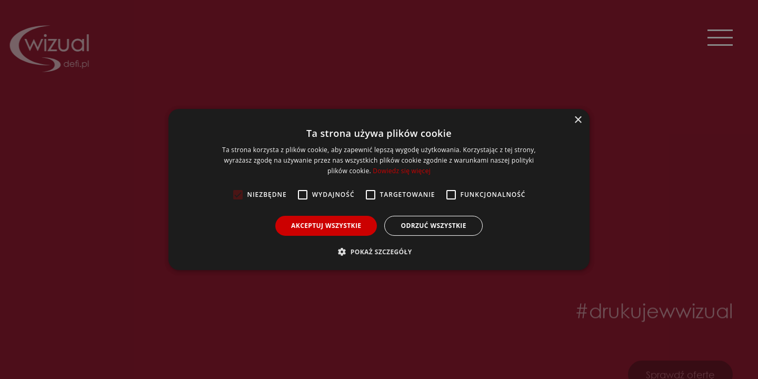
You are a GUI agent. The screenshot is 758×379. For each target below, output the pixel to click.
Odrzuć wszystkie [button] (433, 225)
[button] (379, 251)
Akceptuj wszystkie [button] (326, 225)
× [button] (578, 120)
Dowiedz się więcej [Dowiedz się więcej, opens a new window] (402, 170)
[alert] (379, 189)
